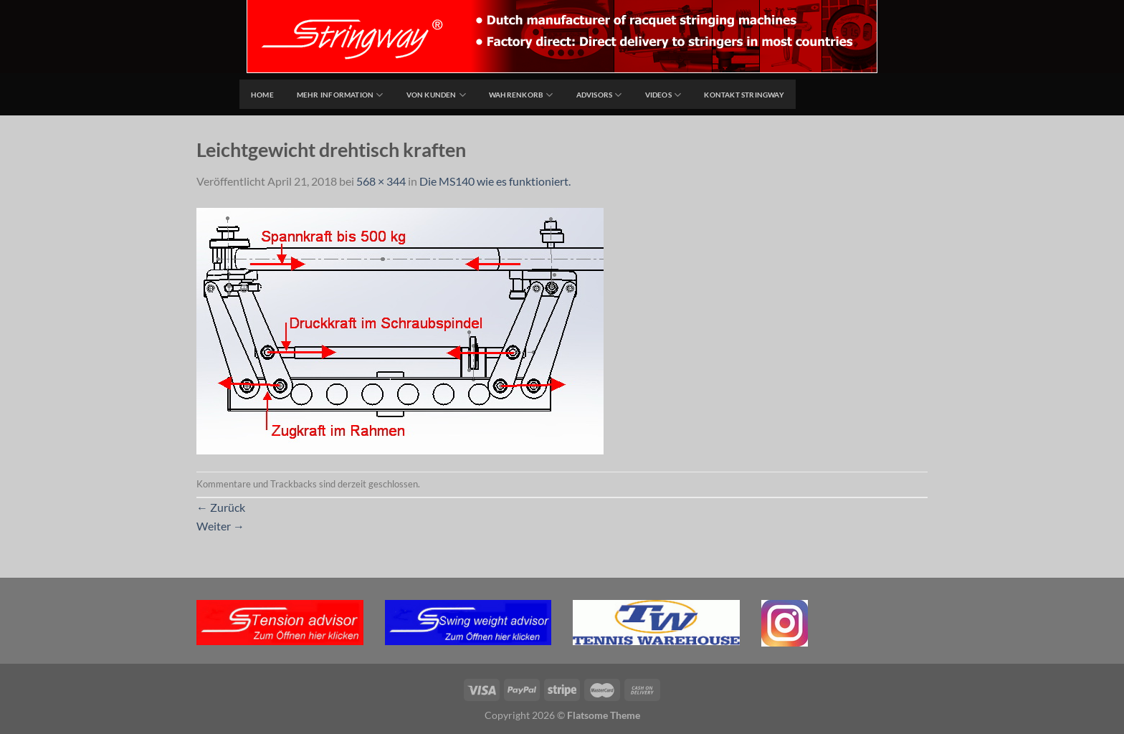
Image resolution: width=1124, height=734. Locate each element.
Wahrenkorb (521, 95)
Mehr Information (340, 95)
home (262, 94)
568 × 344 (381, 181)
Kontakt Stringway (744, 94)
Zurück (220, 507)
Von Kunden (436, 95)
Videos (663, 95)
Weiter (220, 526)
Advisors (599, 95)
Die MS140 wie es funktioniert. (495, 181)
